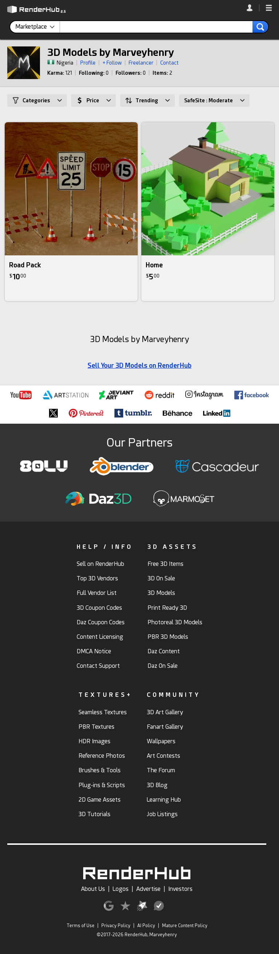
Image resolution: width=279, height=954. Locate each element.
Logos (121, 888)
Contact (169, 63)
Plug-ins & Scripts (101, 785)
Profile (88, 63)
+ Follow (112, 63)
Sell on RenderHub (100, 563)
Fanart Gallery (165, 726)
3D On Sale (161, 578)
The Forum (161, 770)
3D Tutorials (94, 814)
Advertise (148, 888)
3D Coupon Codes (99, 607)
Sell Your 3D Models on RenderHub (139, 365)
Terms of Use (80, 925)
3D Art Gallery (165, 712)
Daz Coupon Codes (101, 622)
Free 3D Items (165, 563)
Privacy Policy (115, 925)
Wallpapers (161, 741)
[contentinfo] (37, 27)
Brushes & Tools (99, 770)
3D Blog (157, 785)
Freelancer (141, 63)
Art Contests (163, 755)
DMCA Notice (94, 651)
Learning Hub (164, 799)
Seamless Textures (102, 712)
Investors (180, 888)
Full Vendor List (97, 592)
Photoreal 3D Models (174, 622)
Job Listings (162, 814)
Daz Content (163, 651)
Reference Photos (101, 755)
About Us (93, 888)
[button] (269, 8)
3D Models (161, 592)
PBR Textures (96, 726)
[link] (253, 7)
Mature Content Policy (184, 925)
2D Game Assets (99, 799)
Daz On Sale (162, 665)
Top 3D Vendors (97, 578)
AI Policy (146, 925)
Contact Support (98, 665)
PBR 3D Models (167, 636)
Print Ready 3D (167, 607)
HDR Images (94, 741)
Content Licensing (100, 636)
